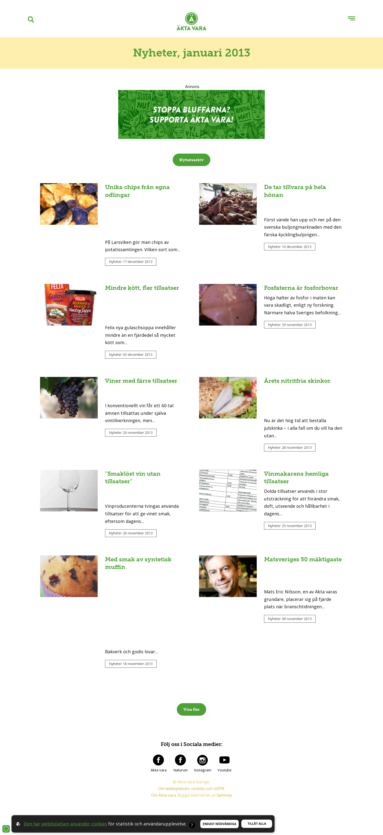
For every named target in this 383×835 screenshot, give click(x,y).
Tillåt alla (256, 824)
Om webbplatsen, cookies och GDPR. (191, 788)
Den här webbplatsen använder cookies (65, 824)
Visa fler (191, 709)
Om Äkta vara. (164, 795)
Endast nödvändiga (219, 824)
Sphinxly (224, 795)
